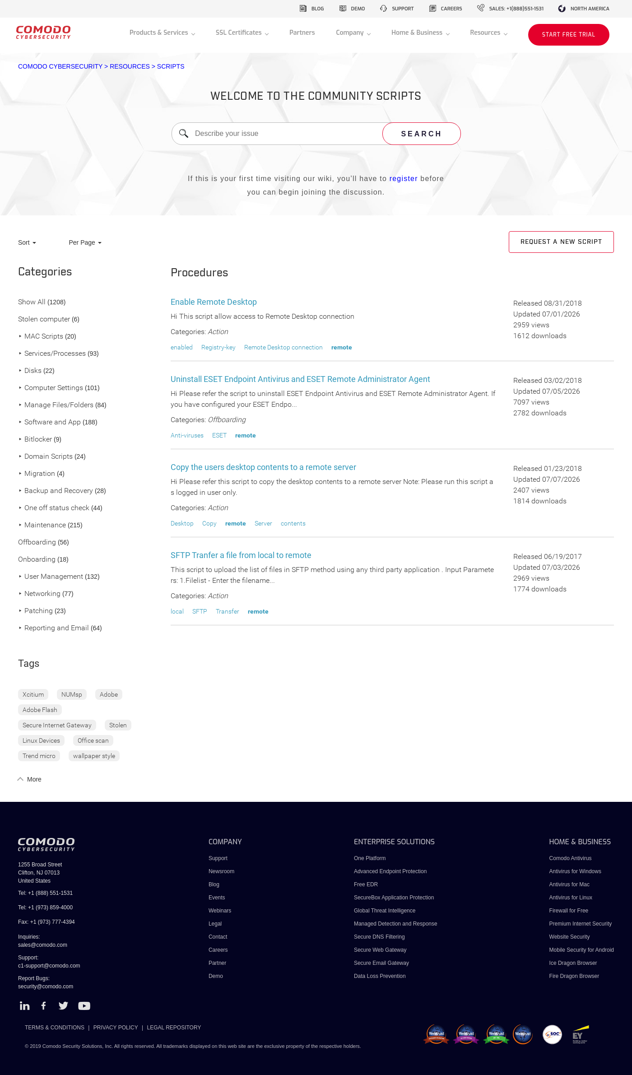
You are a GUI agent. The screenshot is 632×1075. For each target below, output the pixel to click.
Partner (217, 963)
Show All (32, 302)
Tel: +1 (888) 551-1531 (45, 893)
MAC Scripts (40, 336)
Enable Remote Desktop (214, 302)
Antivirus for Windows (575, 871)
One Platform (370, 858)
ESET (219, 435)
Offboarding (37, 542)
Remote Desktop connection (283, 347)
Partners (302, 32)
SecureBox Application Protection (394, 897)
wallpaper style (94, 755)
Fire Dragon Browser (574, 976)
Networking (39, 594)
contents (293, 523)
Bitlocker (35, 439)
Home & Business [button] (417, 32)
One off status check (53, 508)
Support (218, 858)
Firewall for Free (569, 910)
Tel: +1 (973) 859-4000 (45, 907)
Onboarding (37, 559)
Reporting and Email (53, 628)
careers (451, 8)
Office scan (93, 740)
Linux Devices (41, 740)
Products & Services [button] (160, 32)
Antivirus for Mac (569, 884)
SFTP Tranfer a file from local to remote (241, 555)
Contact (218, 937)
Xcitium (33, 694)
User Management (50, 577)
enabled (182, 347)
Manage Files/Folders (55, 405)
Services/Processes (52, 354)
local (177, 611)
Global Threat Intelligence (385, 910)
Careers (218, 950)
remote (341, 347)
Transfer (227, 611)
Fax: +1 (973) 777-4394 (46, 922)
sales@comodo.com (42, 945)
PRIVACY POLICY (115, 1027)
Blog (214, 884)
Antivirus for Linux (570, 897)
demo (358, 8)
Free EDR (366, 884)
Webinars (220, 910)
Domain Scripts (45, 457)
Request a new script (561, 242)
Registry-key (218, 347)
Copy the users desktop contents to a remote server (263, 467)
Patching (35, 611)
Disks (30, 371)
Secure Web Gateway (380, 950)
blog (317, 8)
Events (217, 897)
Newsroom (221, 871)
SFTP (199, 611)
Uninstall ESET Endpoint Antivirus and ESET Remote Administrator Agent (300, 379)
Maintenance (42, 525)
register (404, 178)
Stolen (118, 725)
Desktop (182, 523)
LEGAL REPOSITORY (174, 1027)
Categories (45, 272)
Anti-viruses (187, 435)
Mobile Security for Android (581, 950)
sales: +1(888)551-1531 (516, 8)
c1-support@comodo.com (49, 966)
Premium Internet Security (580, 924)
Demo (216, 976)
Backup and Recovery (55, 491)
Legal (215, 924)
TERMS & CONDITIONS (54, 1027)
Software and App (49, 422)
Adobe (109, 694)
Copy (209, 523)
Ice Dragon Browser (573, 963)
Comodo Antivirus (570, 858)
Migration (36, 474)
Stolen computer (44, 319)
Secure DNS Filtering (379, 937)
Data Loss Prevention (380, 976)
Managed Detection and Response (395, 924)
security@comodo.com (45, 986)
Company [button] (350, 32)
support (403, 8)
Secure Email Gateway (382, 963)
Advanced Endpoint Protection (390, 871)
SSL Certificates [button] (239, 32)
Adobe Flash (40, 709)
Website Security (569, 937)
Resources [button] (486, 32)
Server (263, 523)
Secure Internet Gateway (57, 725)
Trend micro (39, 755)
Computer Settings (50, 388)
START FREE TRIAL (568, 34)
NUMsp (71, 694)
